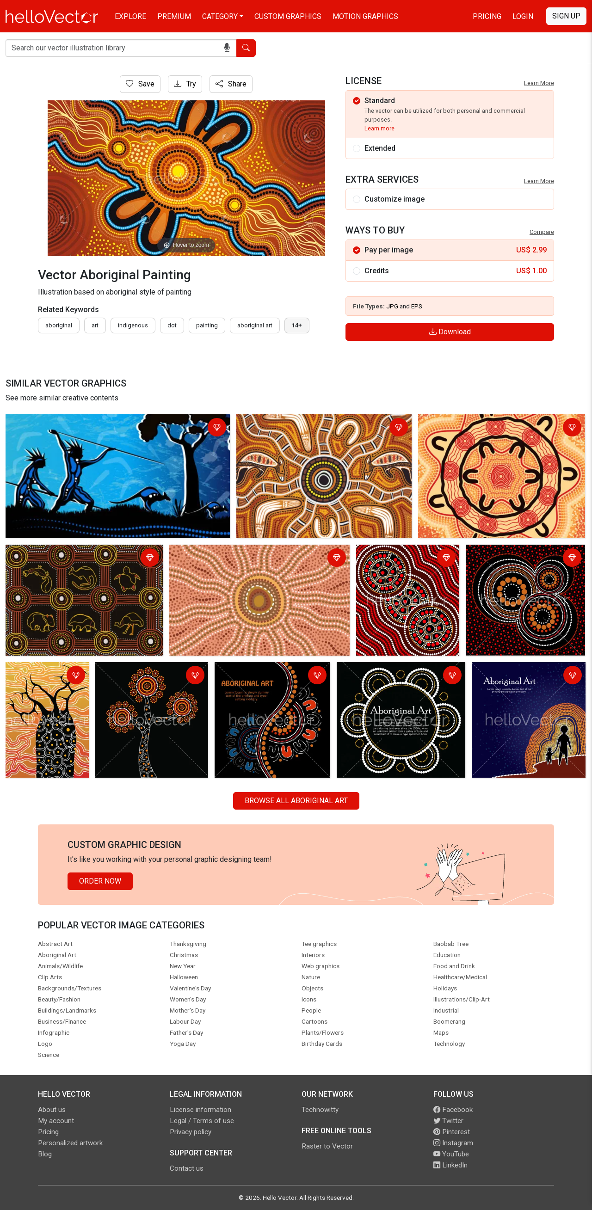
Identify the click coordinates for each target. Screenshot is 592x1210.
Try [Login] (185, 84)
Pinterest (451, 1132)
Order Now (100, 881)
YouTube (451, 1154)
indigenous (133, 325)
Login (522, 16)
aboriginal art (254, 325)
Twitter (448, 1121)
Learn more (379, 128)
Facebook (453, 1110)
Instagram (453, 1143)
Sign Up (566, 16)
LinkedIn (450, 1165)
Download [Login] (450, 331)
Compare (542, 231)
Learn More (539, 83)
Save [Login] (140, 84)
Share (231, 84)
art (95, 325)
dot (172, 325)
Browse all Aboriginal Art (296, 800)
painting (207, 325)
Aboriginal (58, 325)
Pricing (487, 16)
